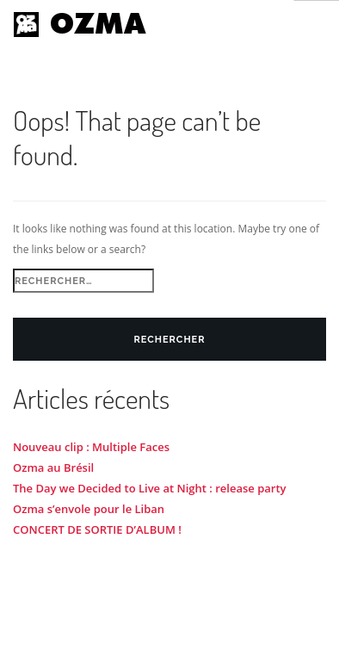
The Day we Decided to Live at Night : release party (150, 488)
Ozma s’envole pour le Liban (88, 509)
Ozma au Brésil (53, 467)
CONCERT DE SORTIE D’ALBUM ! (97, 529)
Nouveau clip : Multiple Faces (91, 447)
